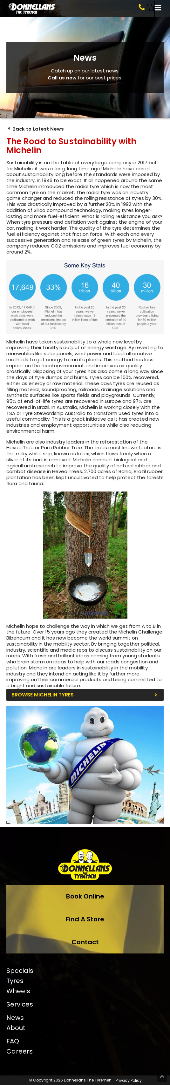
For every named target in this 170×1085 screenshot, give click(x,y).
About (15, 1027)
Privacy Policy (129, 1080)
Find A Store (85, 919)
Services (19, 1004)
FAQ (12, 1041)
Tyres (15, 980)
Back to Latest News (35, 128)
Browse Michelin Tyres (42, 695)
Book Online (85, 896)
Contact (85, 942)
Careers (19, 1051)
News (15, 1017)
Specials (19, 970)
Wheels (18, 991)
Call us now (62, 77)
